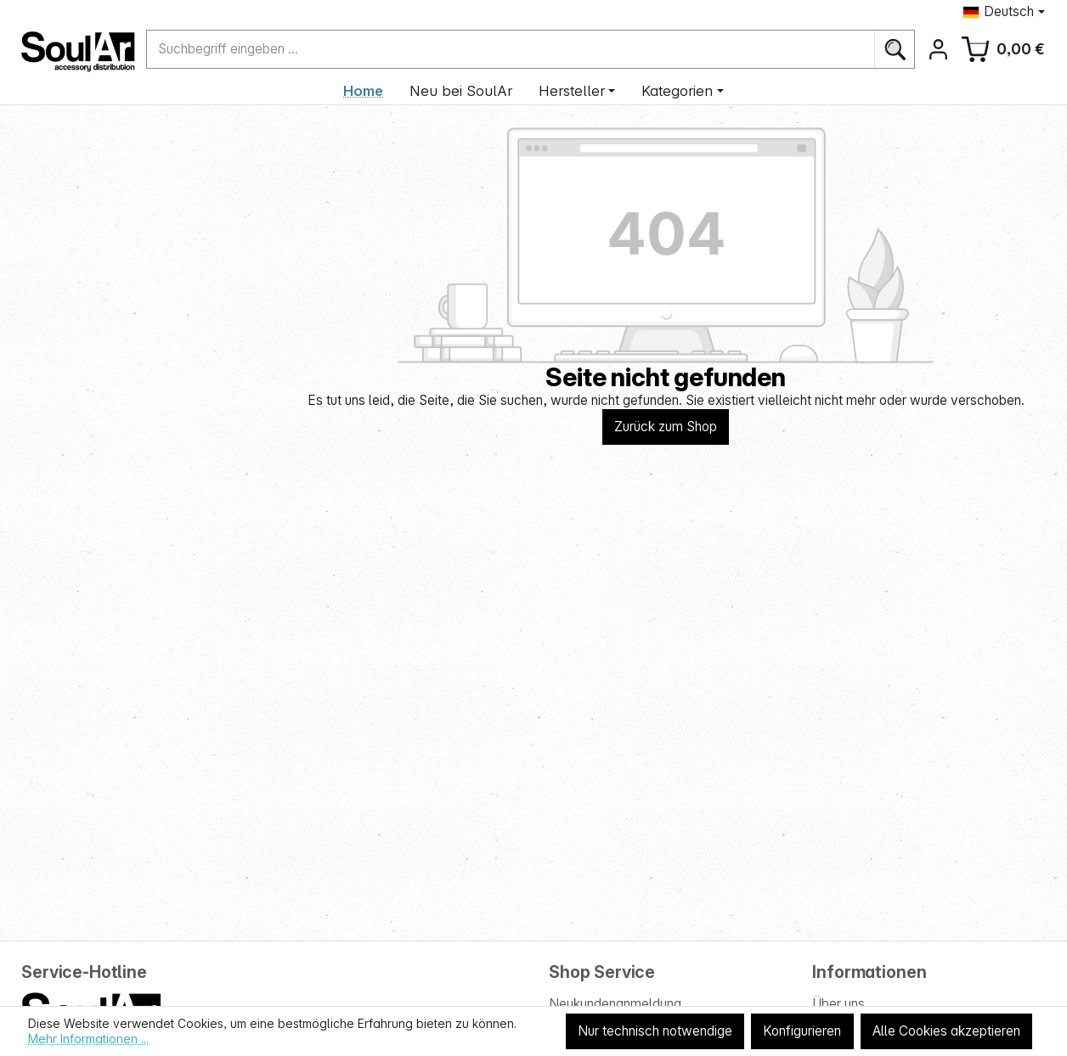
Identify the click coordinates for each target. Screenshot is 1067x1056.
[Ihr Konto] (938, 49)
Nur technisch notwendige (655, 1031)
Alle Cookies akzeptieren (946, 1031)
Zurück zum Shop (665, 426)
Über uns (838, 1004)
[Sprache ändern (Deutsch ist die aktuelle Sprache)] (1004, 11)
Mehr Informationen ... (88, 1038)
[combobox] (511, 49)
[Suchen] (894, 49)
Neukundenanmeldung (615, 1004)
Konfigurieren (802, 1031)
